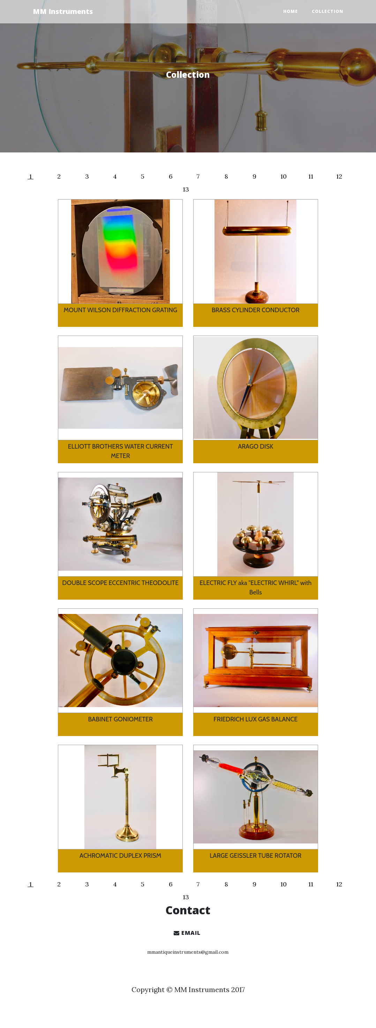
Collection (327, 11)
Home (290, 11)
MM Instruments (63, 11)
